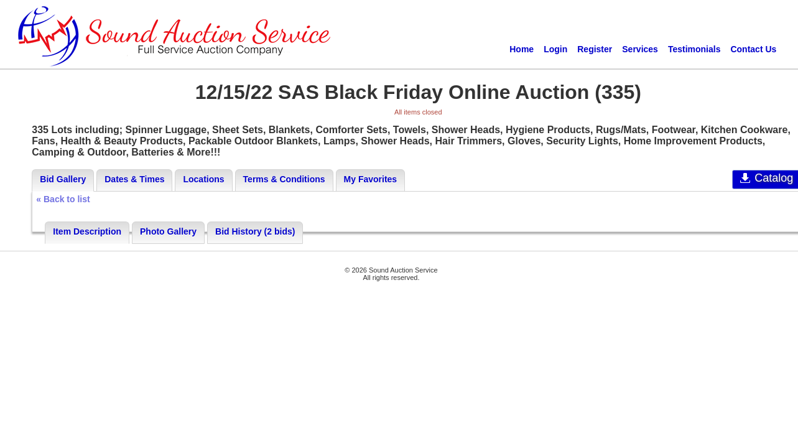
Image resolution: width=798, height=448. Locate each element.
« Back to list (63, 199)
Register (594, 49)
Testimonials (694, 49)
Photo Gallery (168, 231)
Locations (203, 179)
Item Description (87, 231)
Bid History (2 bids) (255, 231)
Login (555, 49)
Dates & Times (134, 179)
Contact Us (753, 49)
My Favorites (370, 179)
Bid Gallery (63, 179)
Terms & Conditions (284, 179)
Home (521, 49)
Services (640, 49)
